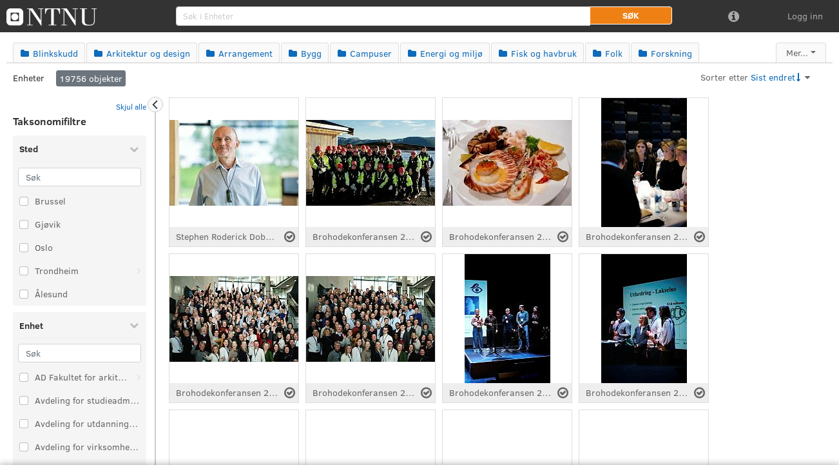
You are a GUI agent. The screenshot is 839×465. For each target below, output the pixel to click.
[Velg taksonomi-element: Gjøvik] (23, 224)
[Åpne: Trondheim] (138, 271)
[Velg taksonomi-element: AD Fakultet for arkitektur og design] (23, 377)
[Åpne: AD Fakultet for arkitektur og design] (138, 377)
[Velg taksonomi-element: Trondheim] (23, 270)
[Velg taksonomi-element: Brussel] (23, 201)
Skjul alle (131, 106)
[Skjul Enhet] (134, 325)
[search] (383, 16)
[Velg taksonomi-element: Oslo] (23, 247)
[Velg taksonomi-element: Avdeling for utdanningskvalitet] (23, 423)
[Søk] (79, 177)
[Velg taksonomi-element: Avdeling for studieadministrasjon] (23, 400)
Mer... (797, 52)
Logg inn (805, 16)
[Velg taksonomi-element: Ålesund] (23, 294)
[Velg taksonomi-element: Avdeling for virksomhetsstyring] (23, 446)
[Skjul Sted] (134, 149)
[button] (631, 15)
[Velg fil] (289, 236)
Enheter (28, 78)
